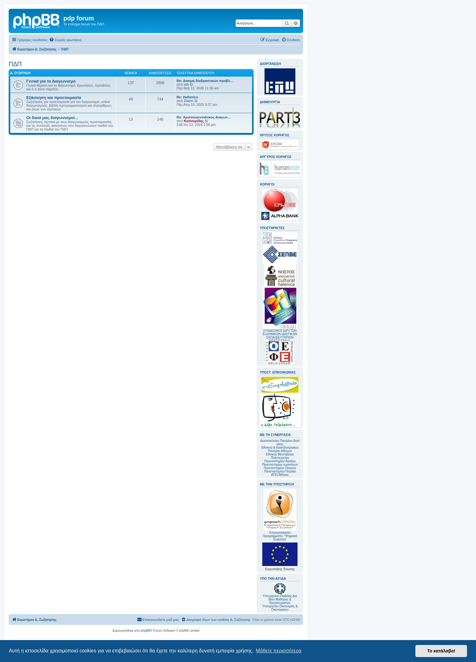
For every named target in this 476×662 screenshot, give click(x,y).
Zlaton (188, 101)
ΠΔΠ (15, 64)
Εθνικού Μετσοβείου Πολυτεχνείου (280, 456)
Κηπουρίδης (194, 121)
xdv (186, 84)
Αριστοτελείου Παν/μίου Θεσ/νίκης (280, 442)
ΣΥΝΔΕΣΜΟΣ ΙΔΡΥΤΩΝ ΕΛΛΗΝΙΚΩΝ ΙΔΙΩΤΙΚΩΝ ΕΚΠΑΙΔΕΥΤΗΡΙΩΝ (280, 334)
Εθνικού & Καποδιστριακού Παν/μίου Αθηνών (279, 449)
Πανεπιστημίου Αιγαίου (279, 461)
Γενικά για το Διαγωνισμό (50, 81)
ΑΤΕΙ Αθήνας (280, 474)
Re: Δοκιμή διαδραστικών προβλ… (205, 81)
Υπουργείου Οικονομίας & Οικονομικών (280, 607)
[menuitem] (65, 40)
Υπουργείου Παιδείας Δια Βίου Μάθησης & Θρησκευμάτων (280, 599)
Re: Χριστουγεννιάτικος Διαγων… (204, 117)
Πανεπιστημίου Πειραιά (280, 471)
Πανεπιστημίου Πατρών (280, 468)
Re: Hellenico (187, 97)
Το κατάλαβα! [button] (441, 650)
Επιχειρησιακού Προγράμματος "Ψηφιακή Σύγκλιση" (280, 515)
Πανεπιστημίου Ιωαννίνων (280, 464)
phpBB (145, 630)
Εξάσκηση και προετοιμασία (53, 97)
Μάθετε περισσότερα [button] (279, 650)
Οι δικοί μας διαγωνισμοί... (52, 117)
